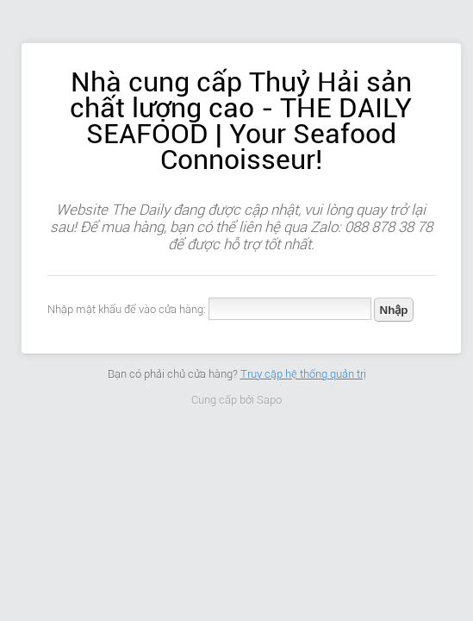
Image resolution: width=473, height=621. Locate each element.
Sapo (269, 399)
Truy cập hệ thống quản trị (303, 373)
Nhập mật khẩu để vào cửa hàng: (126, 309)
